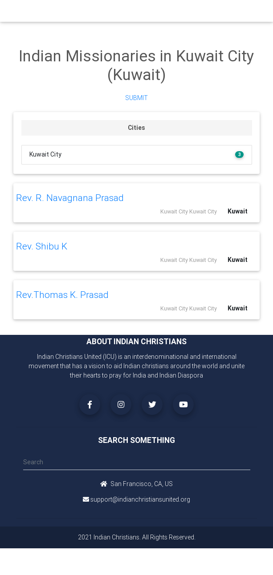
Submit (136, 98)
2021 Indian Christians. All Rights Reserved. (137, 537)
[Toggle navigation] (246, 13)
